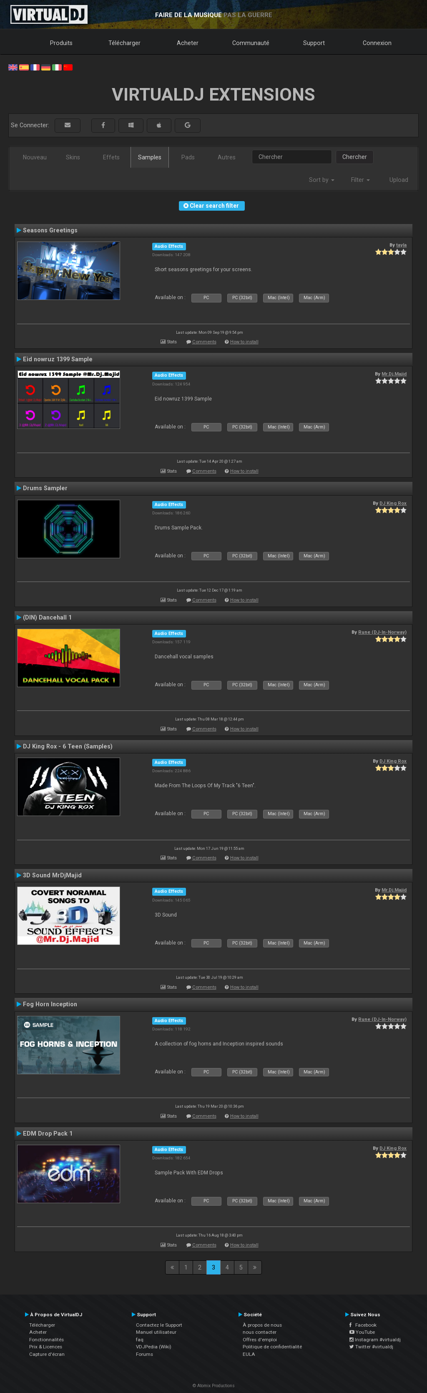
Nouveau (35, 157)
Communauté (250, 43)
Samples (149, 157)
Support (314, 43)
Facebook (363, 1325)
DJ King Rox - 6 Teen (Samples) (68, 746)
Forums (144, 1354)
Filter (360, 179)
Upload (398, 179)
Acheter (187, 43)
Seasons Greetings (50, 230)
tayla (401, 245)
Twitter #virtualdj (371, 1347)
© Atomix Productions (214, 1385)
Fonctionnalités (46, 1340)
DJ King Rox (393, 503)
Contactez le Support (159, 1325)
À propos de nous (262, 1325)
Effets (111, 157)
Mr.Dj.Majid (394, 374)
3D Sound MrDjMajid (52, 875)
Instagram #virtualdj (375, 1340)
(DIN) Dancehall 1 (47, 617)
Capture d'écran (47, 1354)
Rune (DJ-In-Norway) (382, 632)
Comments (204, 342)
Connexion (377, 43)
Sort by (321, 179)
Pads (188, 157)
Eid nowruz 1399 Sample (58, 359)
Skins (73, 157)
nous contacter (259, 1332)
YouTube (362, 1332)
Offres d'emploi (260, 1340)
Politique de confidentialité (272, 1347)
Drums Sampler (45, 488)
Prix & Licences (45, 1347)
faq (139, 1340)
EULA (249, 1354)
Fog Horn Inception (50, 1004)
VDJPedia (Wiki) (153, 1347)
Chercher (354, 157)
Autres (227, 157)
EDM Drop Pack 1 (48, 1133)
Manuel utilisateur (156, 1332)
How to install (244, 342)
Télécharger (124, 43)
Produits (61, 43)
